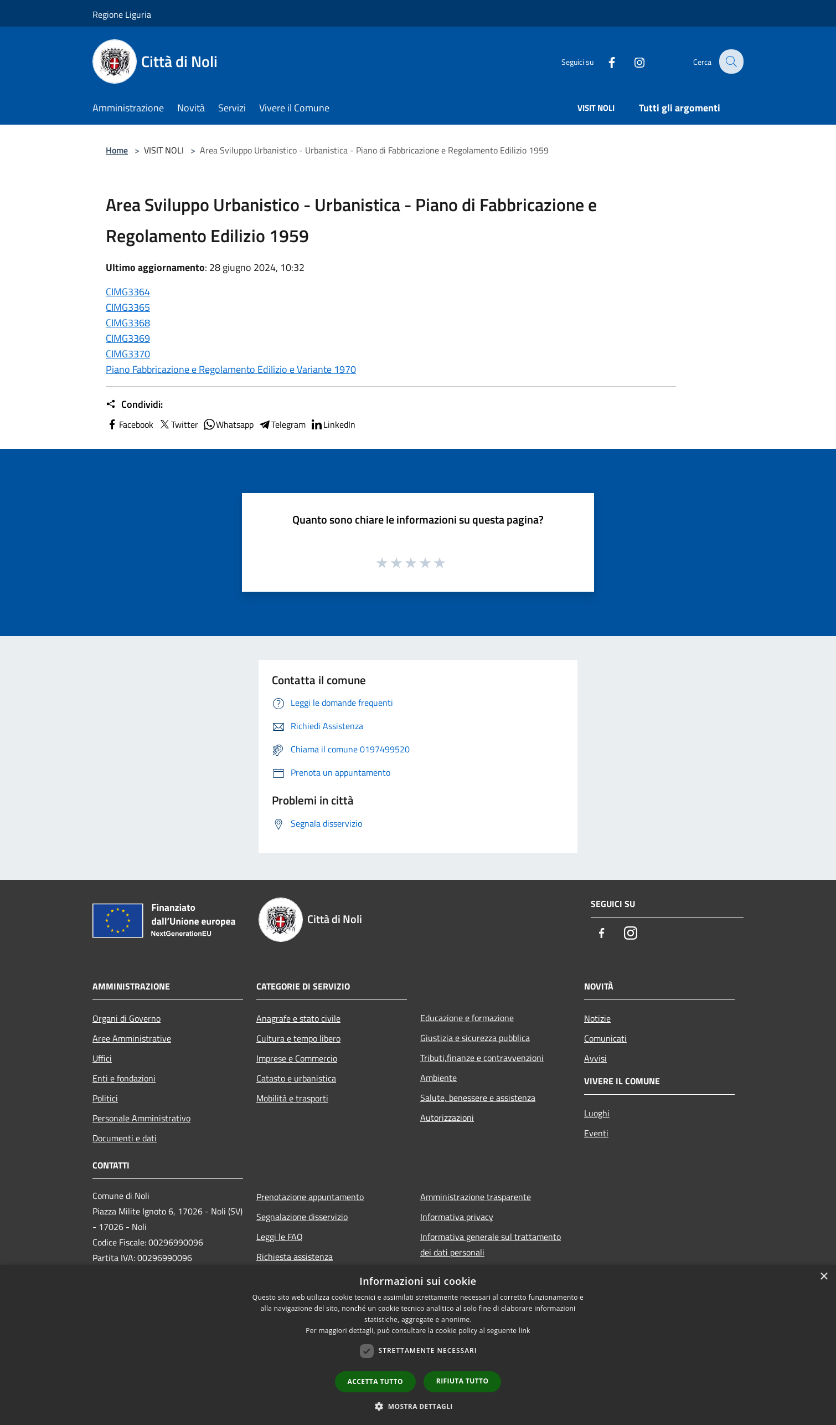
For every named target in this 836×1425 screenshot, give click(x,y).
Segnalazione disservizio (302, 1216)
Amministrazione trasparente (475, 1196)
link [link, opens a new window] (524, 1330)
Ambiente (438, 1077)
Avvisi (595, 1058)
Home (117, 150)
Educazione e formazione (467, 1017)
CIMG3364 (128, 291)
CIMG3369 (128, 338)
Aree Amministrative (131, 1038)
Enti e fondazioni (124, 1078)
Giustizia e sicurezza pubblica (475, 1037)
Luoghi (597, 1113)
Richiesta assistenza (294, 1256)
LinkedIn (332, 424)
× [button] (823, 1277)
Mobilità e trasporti (292, 1098)
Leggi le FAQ (279, 1236)
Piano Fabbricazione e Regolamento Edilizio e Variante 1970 (231, 369)
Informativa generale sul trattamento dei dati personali (490, 1244)
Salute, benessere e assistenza (477, 1097)
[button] (418, 1406)
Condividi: (134, 404)
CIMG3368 (128, 322)
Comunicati (605, 1038)
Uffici (102, 1058)
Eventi (596, 1133)
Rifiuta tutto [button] (462, 1381)
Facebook (129, 424)
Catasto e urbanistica (296, 1078)
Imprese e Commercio (296, 1058)
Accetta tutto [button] (375, 1381)
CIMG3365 (128, 307)
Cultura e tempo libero (298, 1038)
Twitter (178, 424)
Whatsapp (228, 424)
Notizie (597, 1018)
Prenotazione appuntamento (310, 1196)
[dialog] (418, 1345)
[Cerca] (730, 61)
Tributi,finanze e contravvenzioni (482, 1057)
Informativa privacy (456, 1216)
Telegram (282, 424)
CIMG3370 (128, 353)
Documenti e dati (124, 1138)
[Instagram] (632, 61)
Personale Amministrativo (141, 1118)
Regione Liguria (121, 14)
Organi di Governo (126, 1018)
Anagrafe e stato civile (298, 1018)
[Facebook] (604, 61)
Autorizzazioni (447, 1117)
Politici (105, 1098)
